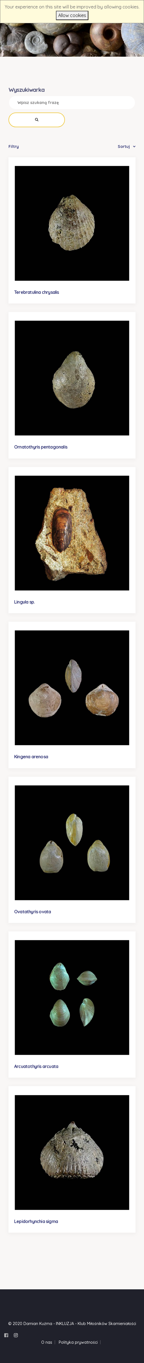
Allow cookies (72, 15)
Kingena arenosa (31, 756)
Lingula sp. (24, 602)
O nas (46, 1342)
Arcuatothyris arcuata (36, 1066)
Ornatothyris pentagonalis (40, 447)
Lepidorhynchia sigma (36, 1221)
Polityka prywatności (78, 1342)
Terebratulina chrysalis (36, 292)
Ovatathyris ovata (32, 911)
